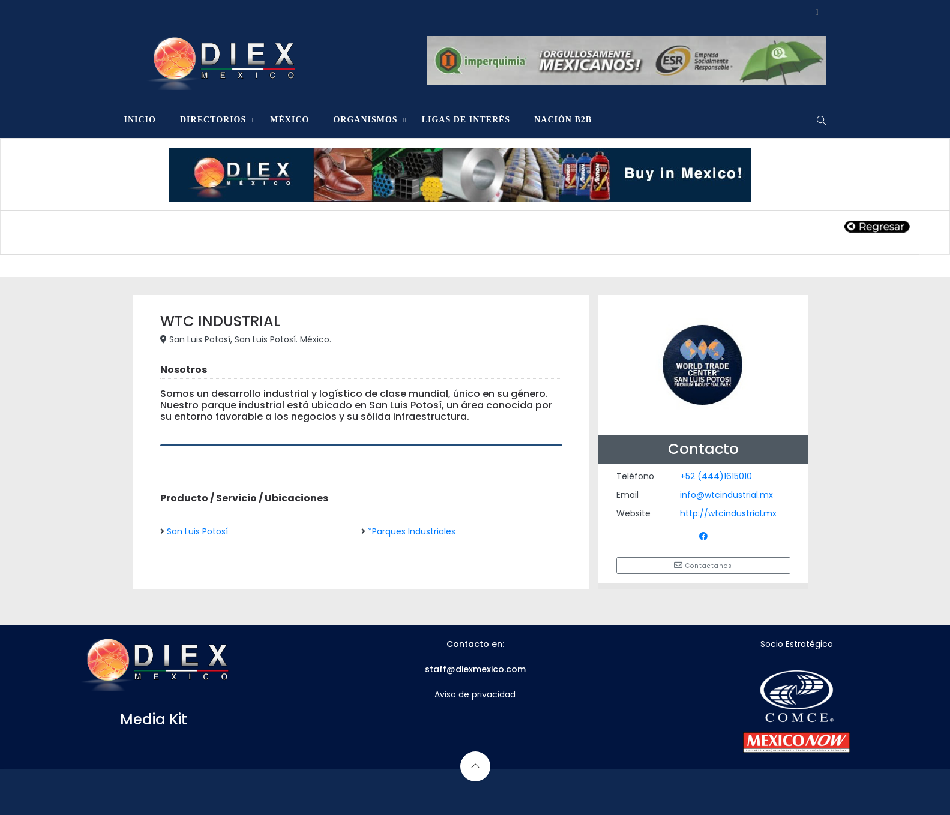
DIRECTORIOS (213, 119)
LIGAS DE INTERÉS (466, 119)
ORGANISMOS (365, 119)
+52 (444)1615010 (716, 476)
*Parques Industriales (411, 531)
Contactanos (703, 565)
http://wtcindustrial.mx (728, 513)
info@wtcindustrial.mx (726, 495)
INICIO (140, 119)
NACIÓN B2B (563, 119)
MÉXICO (289, 119)
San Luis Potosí (197, 531)
